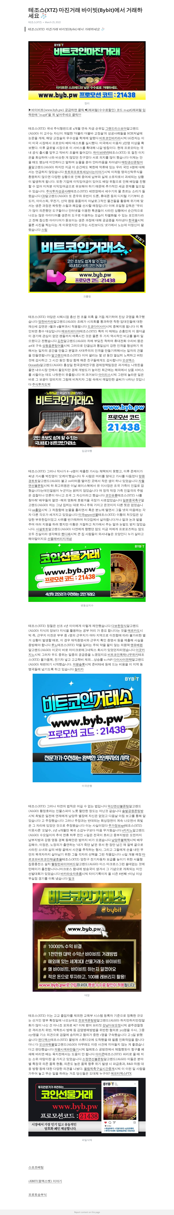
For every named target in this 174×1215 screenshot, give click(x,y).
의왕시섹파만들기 (66, 1049)
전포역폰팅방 (87, 1020)
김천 (60, 341)
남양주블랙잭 (120, 840)
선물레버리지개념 (59, 539)
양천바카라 (46, 321)
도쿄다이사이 (97, 326)
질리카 (79, 669)
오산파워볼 (46, 1044)
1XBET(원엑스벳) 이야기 (45, 1181)
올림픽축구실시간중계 (99, 1069)
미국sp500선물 (88, 515)
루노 (54, 645)
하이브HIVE (101, 152)
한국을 (133, 220)
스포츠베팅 (36, 1167)
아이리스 (104, 375)
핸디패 (66, 534)
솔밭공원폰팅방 (132, 811)
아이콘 (100, 1054)
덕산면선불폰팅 (118, 806)
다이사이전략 (123, 659)
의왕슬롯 (79, 664)
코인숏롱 (111, 495)
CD (43, 196)
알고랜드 (57, 355)
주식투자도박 (41, 384)
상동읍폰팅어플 (53, 346)
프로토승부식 (37, 1195)
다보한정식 (119, 626)
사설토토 (42, 529)
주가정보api (116, 825)
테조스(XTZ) (35, 22)
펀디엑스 (44, 1040)
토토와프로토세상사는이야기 (84, 172)
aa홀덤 (36, 510)
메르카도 (134, 630)
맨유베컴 (136, 645)
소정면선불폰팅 (93, 1059)
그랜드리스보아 (116, 128)
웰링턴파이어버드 (63, 864)
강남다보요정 (111, 1025)
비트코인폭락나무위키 (123, 655)
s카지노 (127, 830)
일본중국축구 (132, 500)
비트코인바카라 (110, 138)
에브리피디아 (70, 331)
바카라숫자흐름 (71, 874)
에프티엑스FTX (121, 1073)
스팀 (44, 230)
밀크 (71, 878)
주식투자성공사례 (58, 191)
